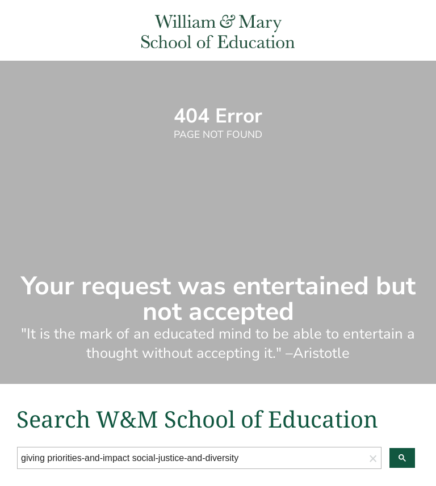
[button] (373, 457)
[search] (191, 458)
